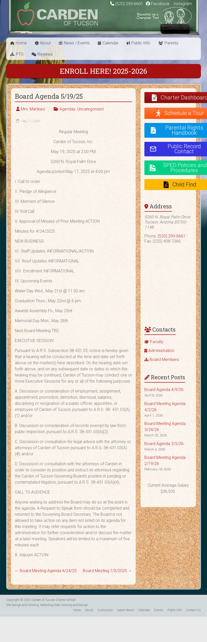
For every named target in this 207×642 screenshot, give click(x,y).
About (45, 43)
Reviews (45, 54)
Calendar (110, 43)
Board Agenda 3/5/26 (163, 443)
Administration (161, 350)
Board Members (164, 359)
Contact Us (193, 610)
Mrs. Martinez (33, 109)
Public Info (140, 43)
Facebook (158, 3)
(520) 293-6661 (129, 3)
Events (158, 610)
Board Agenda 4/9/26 (163, 389)
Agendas (67, 109)
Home (21, 43)
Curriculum (105, 610)
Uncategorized (90, 109)
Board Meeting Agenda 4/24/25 (46, 570)
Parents (171, 43)
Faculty (156, 341)
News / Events (77, 43)
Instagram (182, 3)
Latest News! (125, 610)
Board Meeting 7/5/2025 (107, 570)
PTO (20, 54)
